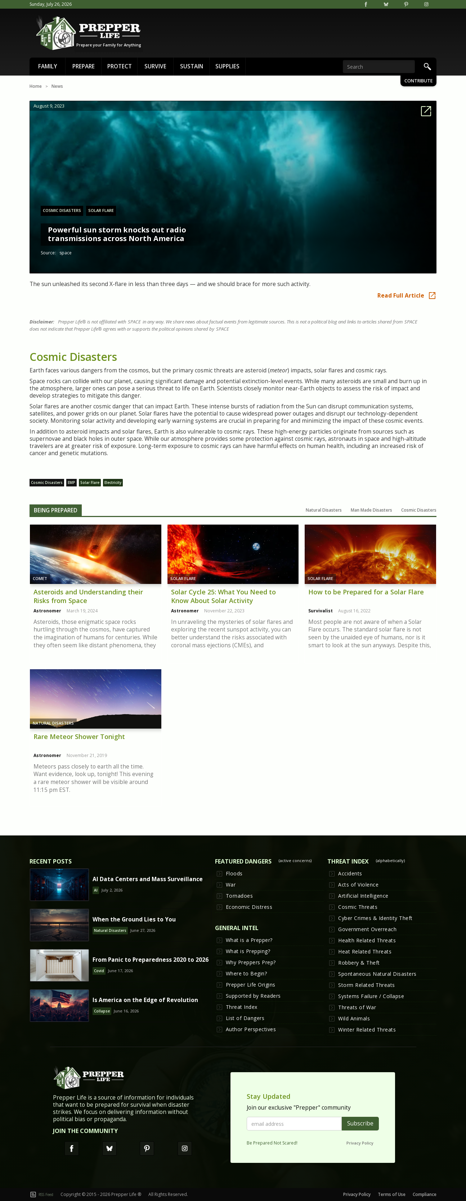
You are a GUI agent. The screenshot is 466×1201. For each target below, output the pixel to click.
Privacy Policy (359, 1143)
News (57, 86)
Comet (40, 578)
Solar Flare (183, 578)
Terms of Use (391, 1194)
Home (36, 86)
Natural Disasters (53, 723)
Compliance (424, 1194)
